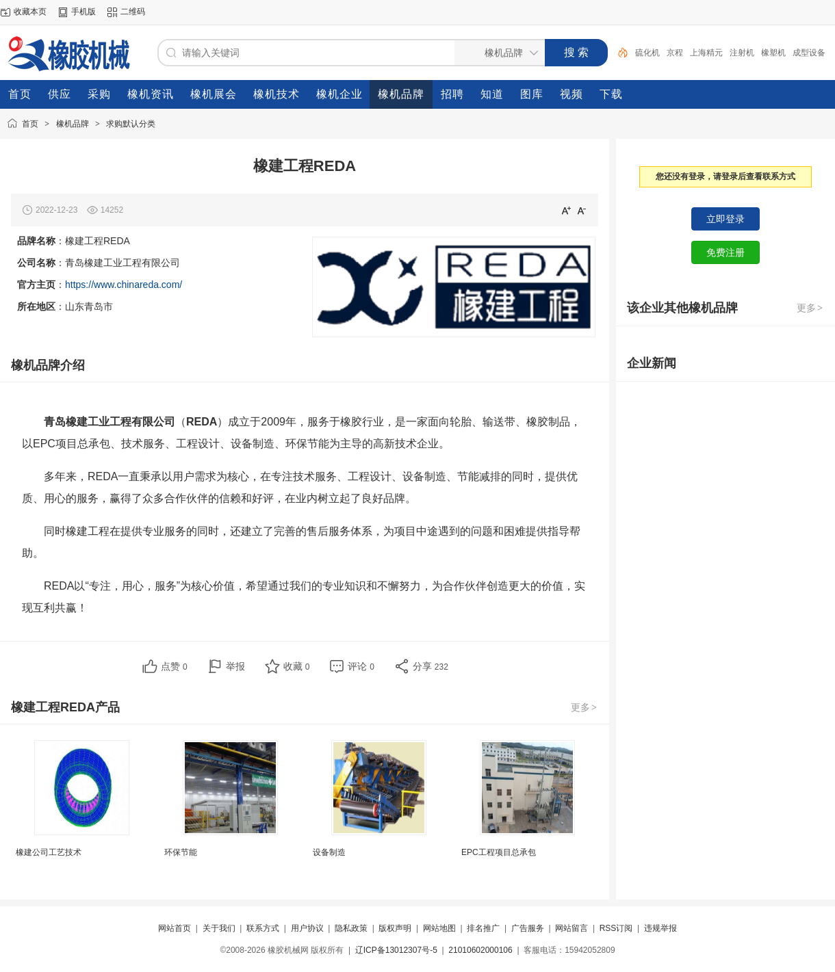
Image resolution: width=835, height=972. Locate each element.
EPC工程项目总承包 (498, 852)
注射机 (742, 52)
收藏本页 (30, 11)
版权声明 (394, 928)
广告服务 (527, 928)
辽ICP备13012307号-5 (396, 950)
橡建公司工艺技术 (48, 852)
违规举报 (660, 928)
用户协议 (307, 928)
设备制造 (329, 852)
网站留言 (571, 928)
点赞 (174, 666)
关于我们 (219, 928)
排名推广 (483, 928)
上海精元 (706, 52)
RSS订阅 (616, 928)
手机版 (83, 11)
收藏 (296, 666)
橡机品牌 (72, 124)
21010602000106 (480, 950)
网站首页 (174, 928)
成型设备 (809, 52)
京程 (675, 52)
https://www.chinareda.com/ (123, 284)
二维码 (132, 11)
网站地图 (439, 928)
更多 (584, 707)
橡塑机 (773, 52)
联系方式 (262, 928)
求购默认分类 (130, 124)
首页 (30, 124)
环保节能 (180, 852)
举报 (235, 666)
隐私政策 (351, 928)
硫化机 (647, 52)
